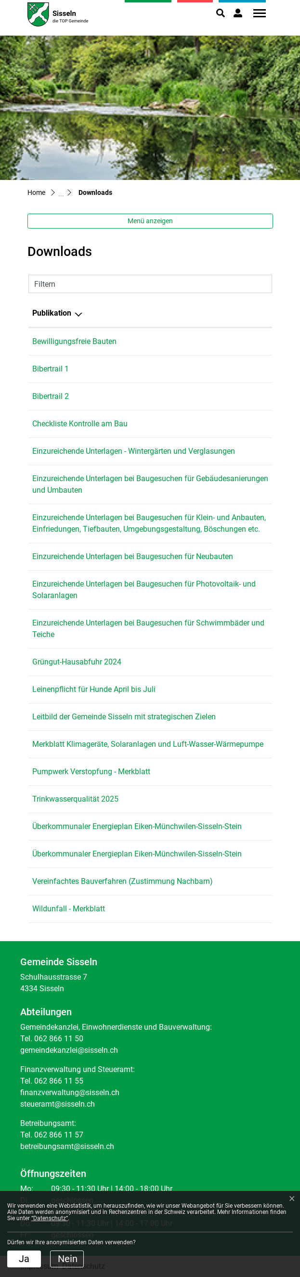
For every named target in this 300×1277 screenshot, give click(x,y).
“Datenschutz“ (49, 1218)
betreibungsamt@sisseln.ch (67, 1146)
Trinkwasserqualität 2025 (75, 799)
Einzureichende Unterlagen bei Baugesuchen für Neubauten (132, 556)
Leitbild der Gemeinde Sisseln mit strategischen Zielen (124, 716)
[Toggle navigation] (256, 13)
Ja (24, 1258)
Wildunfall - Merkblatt (68, 908)
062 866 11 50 (58, 1038)
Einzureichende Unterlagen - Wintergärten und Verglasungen (133, 451)
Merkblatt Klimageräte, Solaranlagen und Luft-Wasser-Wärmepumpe (147, 744)
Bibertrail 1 (50, 368)
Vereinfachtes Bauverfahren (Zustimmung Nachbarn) (122, 881)
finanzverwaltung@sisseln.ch (69, 1092)
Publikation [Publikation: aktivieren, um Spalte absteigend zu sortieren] (51, 313)
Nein (68, 1258)
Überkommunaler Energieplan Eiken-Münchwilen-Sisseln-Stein (137, 826)
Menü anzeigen (150, 221)
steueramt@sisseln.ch (57, 1104)
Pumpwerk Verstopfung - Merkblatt (91, 771)
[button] (220, 13)
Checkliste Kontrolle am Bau (80, 423)
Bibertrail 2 (50, 396)
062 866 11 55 (58, 1080)
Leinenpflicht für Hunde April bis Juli (94, 689)
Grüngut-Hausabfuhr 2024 (76, 661)
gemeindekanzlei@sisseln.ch (69, 1050)
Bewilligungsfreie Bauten (74, 341)
